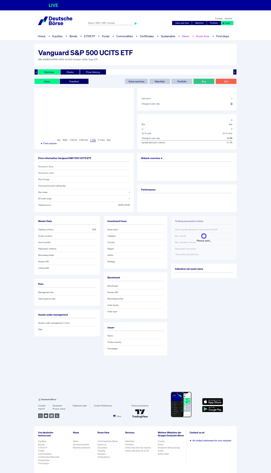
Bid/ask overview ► (152, 158)
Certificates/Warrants (48, 457)
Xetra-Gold (163, 453)
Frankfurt (74, 81)
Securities (102, 447)
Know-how (202, 36)
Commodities (124, 36)
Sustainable (168, 36)
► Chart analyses (49, 143)
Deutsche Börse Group (169, 447)
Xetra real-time (182, 23)
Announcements (81, 444)
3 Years (101, 140)
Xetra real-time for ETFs (137, 450)
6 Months (83, 140)
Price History (93, 72)
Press (160, 444)
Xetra (47, 81)
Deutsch (228, 18)
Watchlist (199, 23)
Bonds (73, 36)
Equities (57, 36)
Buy (204, 81)
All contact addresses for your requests (210, 440)
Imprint (41, 408)
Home (41, 36)
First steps (222, 36)
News (185, 36)
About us (101, 444)
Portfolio (214, 23)
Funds (105, 36)
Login (226, 23)
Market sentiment (81, 447)
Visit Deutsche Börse (107, 441)
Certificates (147, 36)
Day (58, 140)
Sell (226, 81)
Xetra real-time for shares (138, 447)
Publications (103, 457)
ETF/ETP (89, 36)
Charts (70, 72)
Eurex (161, 450)
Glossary (101, 453)
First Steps (43, 463)
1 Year (93, 140)
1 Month (73, 140)
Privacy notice (59, 408)
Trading (101, 450)
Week (65, 140)
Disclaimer (57, 405)
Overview (49, 72)
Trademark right (79, 405)
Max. (109, 140)
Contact (218, 18)
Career (161, 441)
